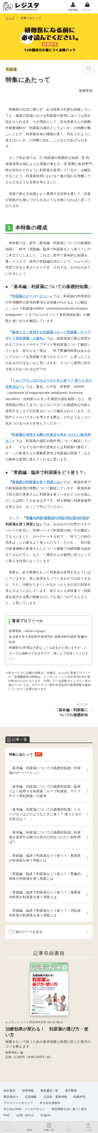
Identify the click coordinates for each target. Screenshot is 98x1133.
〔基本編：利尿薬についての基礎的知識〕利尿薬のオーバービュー (45, 770)
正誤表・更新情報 (55, 1096)
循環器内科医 (54, 518)
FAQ (6, 1115)
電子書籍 (71, 1090)
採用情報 (28, 1090)
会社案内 (9, 1090)
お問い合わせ (25, 1115)
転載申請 (80, 1096)
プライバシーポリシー (18, 1103)
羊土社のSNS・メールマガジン (24, 1109)
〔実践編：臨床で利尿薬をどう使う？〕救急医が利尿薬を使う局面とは (45, 858)
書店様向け (11, 1096)
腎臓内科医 (34, 518)
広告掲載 (31, 1096)
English (46, 1115)
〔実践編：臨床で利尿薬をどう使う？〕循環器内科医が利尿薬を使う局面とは (45, 894)
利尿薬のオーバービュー (31, 296)
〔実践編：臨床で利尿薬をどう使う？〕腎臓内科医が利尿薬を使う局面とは (45, 876)
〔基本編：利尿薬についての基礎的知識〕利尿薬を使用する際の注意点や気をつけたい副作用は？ (45, 837)
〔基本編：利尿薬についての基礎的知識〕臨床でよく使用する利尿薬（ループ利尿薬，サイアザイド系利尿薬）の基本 (45, 791)
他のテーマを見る (26, 932)
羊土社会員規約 (50, 1103)
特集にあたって (25, 754)
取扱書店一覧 (49, 1090)
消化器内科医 (75, 518)
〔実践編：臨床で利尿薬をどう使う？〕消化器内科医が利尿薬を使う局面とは (45, 913)
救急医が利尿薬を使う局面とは (36, 482)
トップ (9, 18)
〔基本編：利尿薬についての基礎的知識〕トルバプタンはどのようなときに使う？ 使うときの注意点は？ (45, 814)
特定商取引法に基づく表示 (69, 1109)
